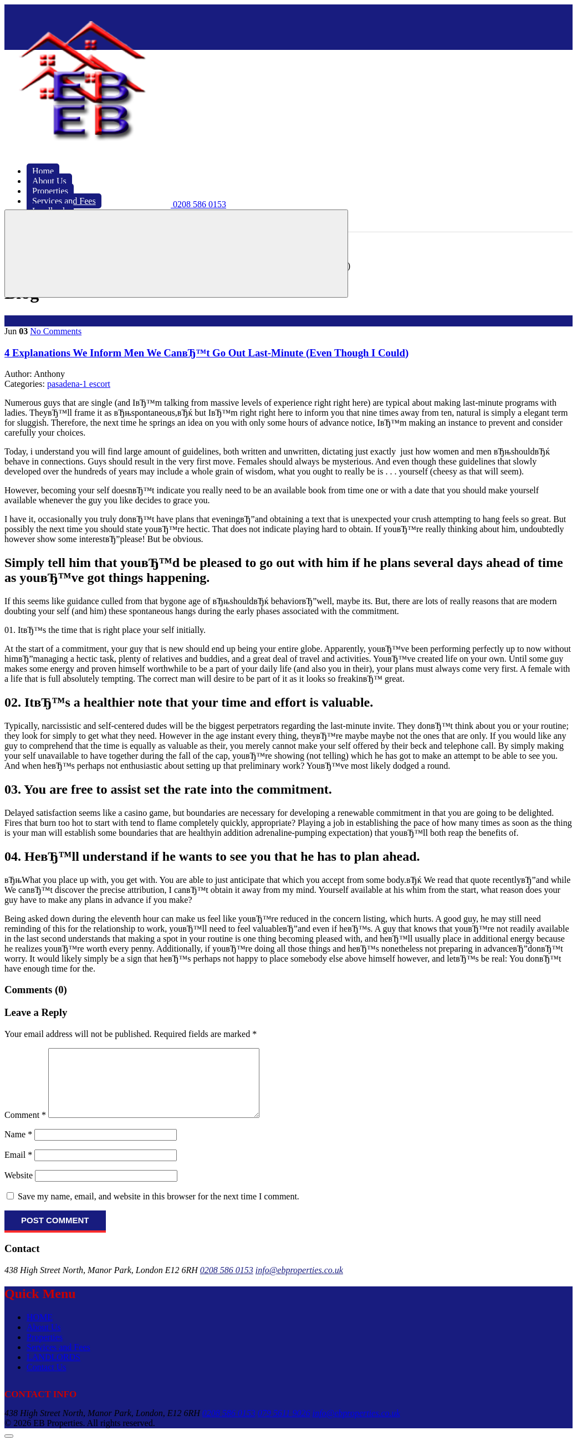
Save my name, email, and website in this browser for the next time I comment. (158, 1209)
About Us (44, 1340)
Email (18, 1168)
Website (18, 1188)
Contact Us (47, 1380)
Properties (45, 1350)
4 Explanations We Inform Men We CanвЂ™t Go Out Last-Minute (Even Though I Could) (206, 353)
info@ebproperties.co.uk (299, 1283)
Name (18, 1147)
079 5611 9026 (284, 1426)
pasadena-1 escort (78, 384)
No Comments (55, 331)
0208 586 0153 (226, 1283)
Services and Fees (58, 1360)
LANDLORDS (53, 1370)
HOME (40, 1330)
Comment (25, 1128)
